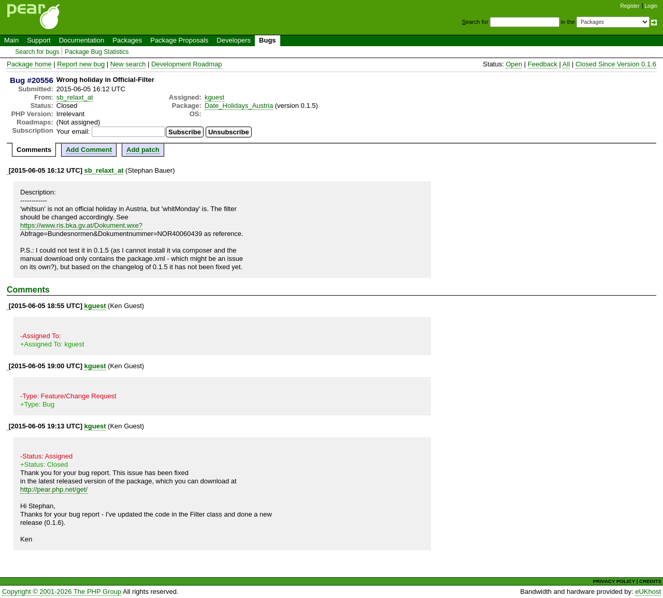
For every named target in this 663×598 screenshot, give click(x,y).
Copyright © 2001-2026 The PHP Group (61, 591)
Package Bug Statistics (97, 51)
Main (11, 40)
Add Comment (89, 150)
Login (651, 6)
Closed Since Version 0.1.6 (615, 64)
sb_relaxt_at (74, 97)
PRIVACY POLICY (614, 581)
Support (39, 40)
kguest (214, 97)
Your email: (73, 131)
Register (630, 6)
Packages (127, 40)
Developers (234, 40)
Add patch (143, 150)
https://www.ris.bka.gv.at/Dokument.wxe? (81, 225)
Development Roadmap (186, 64)
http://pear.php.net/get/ (54, 489)
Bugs (267, 40)
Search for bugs (37, 51)
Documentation (81, 40)
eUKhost (648, 591)
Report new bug (81, 64)
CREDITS (650, 581)
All (566, 64)
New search (128, 64)
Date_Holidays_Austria (239, 105)
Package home (29, 64)
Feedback (542, 64)
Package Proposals (179, 40)
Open (514, 64)
